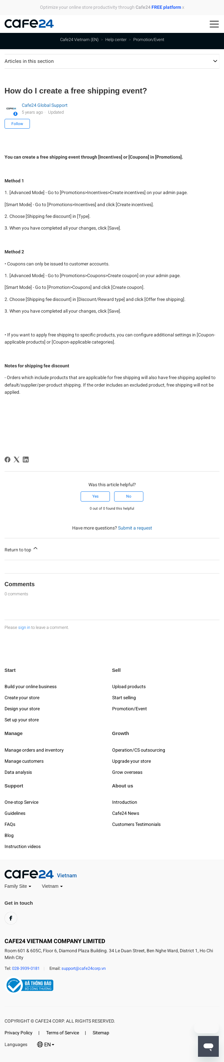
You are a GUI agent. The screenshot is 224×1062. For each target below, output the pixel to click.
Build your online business (31, 686)
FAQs (10, 824)
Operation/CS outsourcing (138, 750)
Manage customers (24, 761)
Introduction (124, 802)
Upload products (129, 686)
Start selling (124, 697)
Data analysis (18, 772)
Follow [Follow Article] (17, 123)
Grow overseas (127, 772)
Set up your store (22, 719)
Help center (115, 39)
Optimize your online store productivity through (110, 7)
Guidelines (15, 813)
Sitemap (101, 1032)
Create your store (22, 697)
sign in (24, 627)
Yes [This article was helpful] (95, 496)
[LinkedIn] (26, 459)
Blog (9, 835)
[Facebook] (7, 459)
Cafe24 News (125, 813)
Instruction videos (23, 846)
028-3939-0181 (26, 968)
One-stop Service (21, 802)
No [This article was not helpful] (128, 496)
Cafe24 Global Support (45, 105)
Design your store (22, 708)
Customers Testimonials (136, 824)
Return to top (22, 548)
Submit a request (135, 528)
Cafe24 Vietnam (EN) (79, 39)
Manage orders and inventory (34, 750)
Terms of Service (62, 1032)
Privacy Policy (19, 1032)
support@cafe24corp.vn (83, 968)
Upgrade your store (131, 761)
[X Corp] (17, 459)
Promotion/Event (148, 39)
